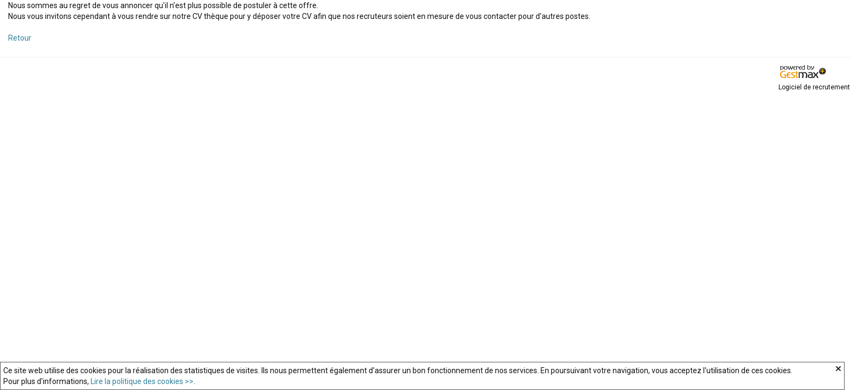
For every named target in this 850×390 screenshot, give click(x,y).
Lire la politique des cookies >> (142, 381)
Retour (19, 38)
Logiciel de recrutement (814, 87)
